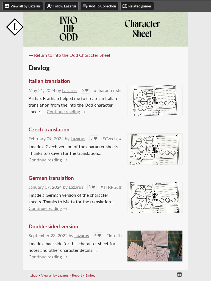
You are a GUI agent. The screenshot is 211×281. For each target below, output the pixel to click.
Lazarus (69, 90)
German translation (51, 178)
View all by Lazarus (54, 275)
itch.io (33, 275)
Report (77, 275)
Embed (90, 275)
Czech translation (49, 129)
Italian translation (49, 81)
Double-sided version (53, 226)
